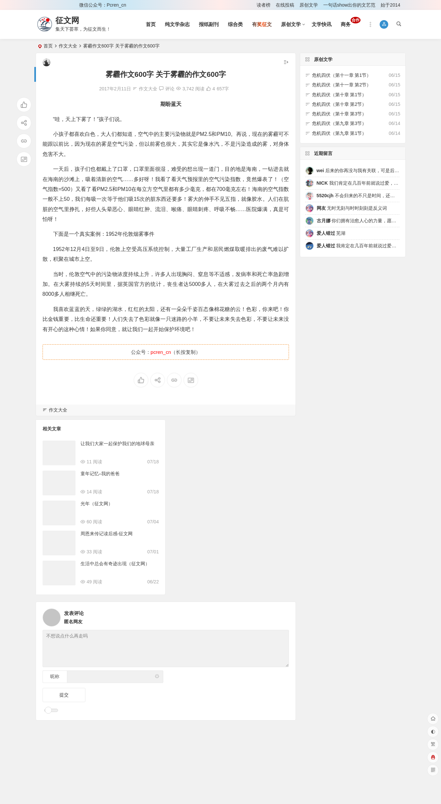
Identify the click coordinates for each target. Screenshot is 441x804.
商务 (351, 22)
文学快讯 (321, 24)
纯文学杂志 (177, 24)
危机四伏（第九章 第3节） (339, 123)
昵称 (54, 676)
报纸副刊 (209, 24)
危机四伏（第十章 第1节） (339, 94)
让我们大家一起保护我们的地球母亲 (117, 443)
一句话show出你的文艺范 (349, 5)
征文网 (67, 20)
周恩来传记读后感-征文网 (106, 533)
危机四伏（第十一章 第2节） (341, 84)
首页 (151, 24)
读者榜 (263, 5)
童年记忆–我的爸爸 (100, 473)
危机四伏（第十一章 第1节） (341, 75)
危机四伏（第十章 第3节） (339, 113)
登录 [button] (45, 5)
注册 (65, 5)
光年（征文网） (96, 503)
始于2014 (390, 5)
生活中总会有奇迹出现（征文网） (115, 563)
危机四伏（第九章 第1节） (339, 133)
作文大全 (68, 45)
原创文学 (308, 5)
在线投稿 (285, 5)
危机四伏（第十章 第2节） (339, 104)
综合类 (235, 24)
